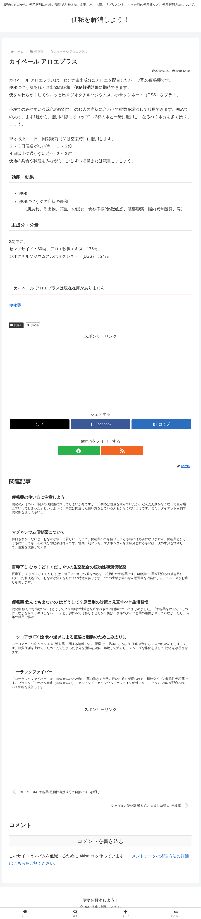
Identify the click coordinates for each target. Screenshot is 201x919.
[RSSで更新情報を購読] (105, 450)
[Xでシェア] (39, 424)
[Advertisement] (100, 371)
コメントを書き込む (100, 847)
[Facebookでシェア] (100, 424)
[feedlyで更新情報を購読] (95, 450)
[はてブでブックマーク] (161, 424)
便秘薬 (15, 305)
